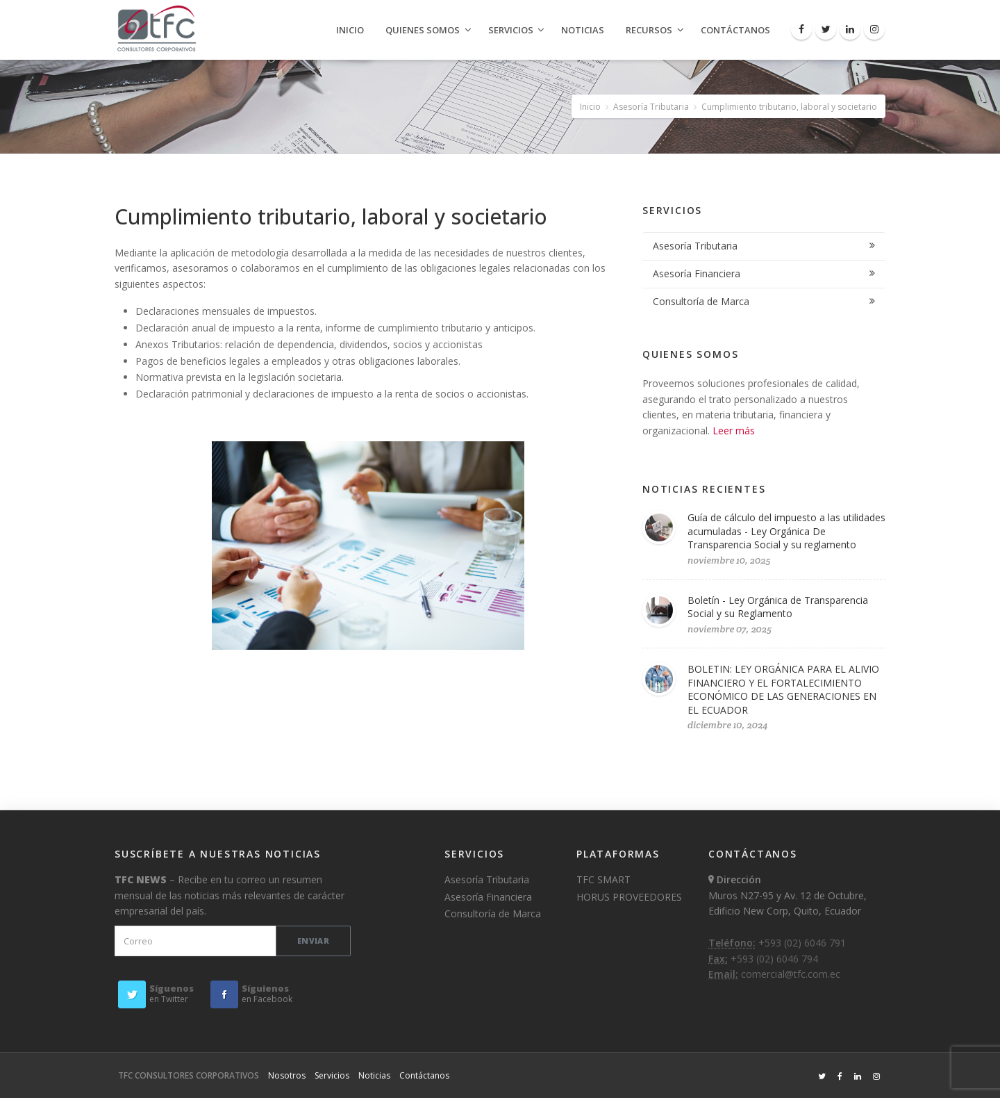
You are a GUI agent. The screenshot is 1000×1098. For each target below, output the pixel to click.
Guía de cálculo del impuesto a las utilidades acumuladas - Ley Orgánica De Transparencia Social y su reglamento (786, 531)
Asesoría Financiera (696, 273)
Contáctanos (735, 30)
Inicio (350, 30)
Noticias (582, 30)
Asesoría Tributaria (651, 107)
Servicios (510, 30)
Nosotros (287, 1075)
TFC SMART (603, 879)
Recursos (649, 30)
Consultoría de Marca (701, 301)
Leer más (733, 430)
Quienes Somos (422, 30)
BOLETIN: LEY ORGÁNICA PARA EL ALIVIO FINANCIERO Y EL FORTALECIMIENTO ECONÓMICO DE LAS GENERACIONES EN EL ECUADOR (783, 689)
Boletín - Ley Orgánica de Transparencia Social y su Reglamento (778, 607)
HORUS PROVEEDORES (629, 896)
